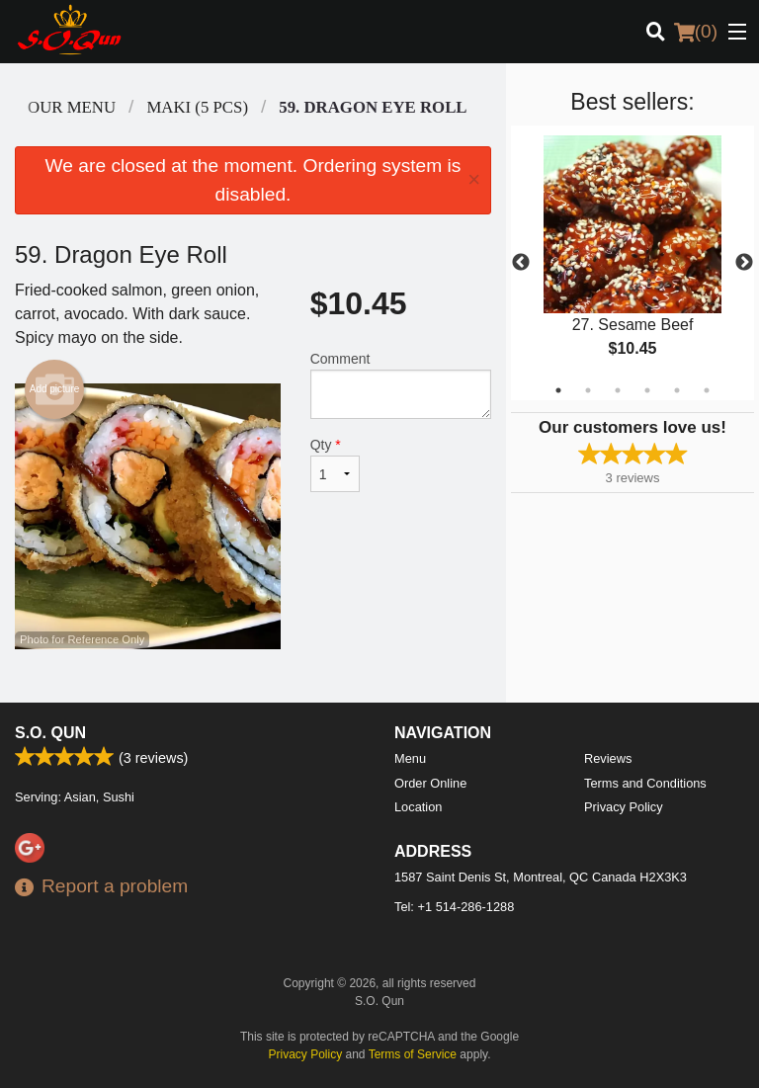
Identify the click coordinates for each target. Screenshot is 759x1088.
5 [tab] (677, 390)
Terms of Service (413, 1054)
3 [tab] (618, 390)
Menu (410, 758)
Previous (521, 263)
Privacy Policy (623, 806)
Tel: (454, 906)
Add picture (55, 389)
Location (418, 806)
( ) (695, 31)
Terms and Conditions (645, 783)
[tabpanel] (632, 262)
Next (744, 263)
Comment (400, 385)
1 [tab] (558, 390)
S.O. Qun (50, 732)
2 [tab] (588, 390)
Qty (335, 464)
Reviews (608, 758)
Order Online (430, 783)
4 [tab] (647, 390)
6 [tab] (707, 390)
